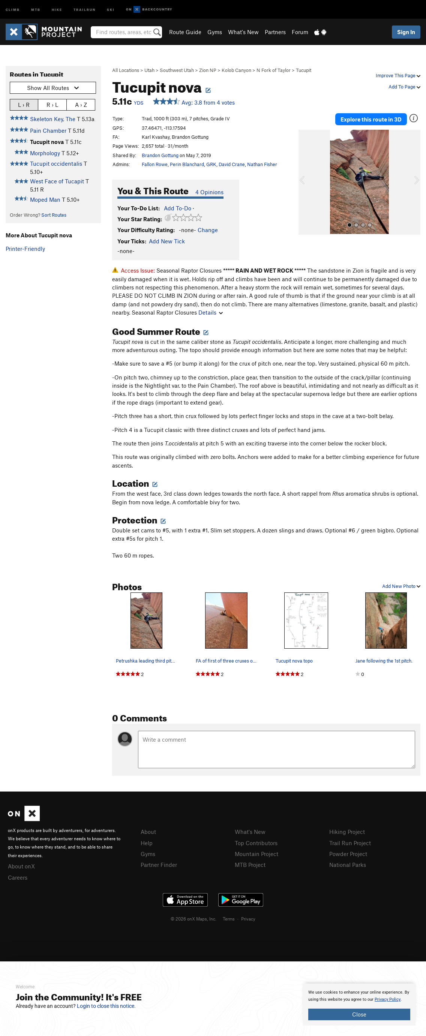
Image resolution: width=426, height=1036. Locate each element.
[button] (306, 182)
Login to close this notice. (106, 1006)
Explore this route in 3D (371, 119)
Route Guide (185, 31)
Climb (13, 9)
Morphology (45, 153)
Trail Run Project (350, 843)
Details (210, 312)
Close (359, 1014)
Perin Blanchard (187, 164)
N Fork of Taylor (273, 70)
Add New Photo (401, 586)
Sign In (406, 31)
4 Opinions (209, 192)
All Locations (125, 70)
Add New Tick (167, 241)
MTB (35, 9)
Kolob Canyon (236, 70)
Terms (229, 918)
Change (208, 229)
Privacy (248, 918)
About (148, 831)
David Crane (232, 164)
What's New (243, 31)
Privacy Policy (387, 999)
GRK (211, 164)
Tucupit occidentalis (56, 163)
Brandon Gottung (160, 155)
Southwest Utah (177, 70)
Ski (111, 9)
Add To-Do (177, 208)
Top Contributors (256, 843)
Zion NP (207, 70)
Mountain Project (256, 853)
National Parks (347, 864)
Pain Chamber (48, 130)
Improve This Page (398, 75)
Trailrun (85, 9)
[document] (359, 1004)
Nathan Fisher (262, 164)
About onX (21, 866)
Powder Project (348, 853)
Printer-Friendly (25, 248)
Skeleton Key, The (52, 118)
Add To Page (404, 87)
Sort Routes (53, 215)
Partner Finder (159, 864)
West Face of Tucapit (57, 181)
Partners (275, 31)
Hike (57, 9)
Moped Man (45, 199)
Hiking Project (347, 831)
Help (147, 843)
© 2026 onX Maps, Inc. (193, 918)
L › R (24, 104)
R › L (52, 104)
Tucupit (303, 70)
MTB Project (250, 864)
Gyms (214, 31)
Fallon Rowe (155, 164)
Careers (17, 877)
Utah (149, 70)
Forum (300, 31)
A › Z (81, 104)
